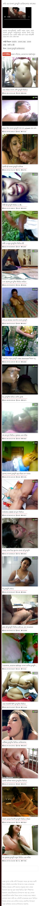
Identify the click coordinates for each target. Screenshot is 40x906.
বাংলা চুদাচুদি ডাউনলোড (15, 48)
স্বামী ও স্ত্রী (11, 45)
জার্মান (14, 42)
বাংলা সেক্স (22, 42)
